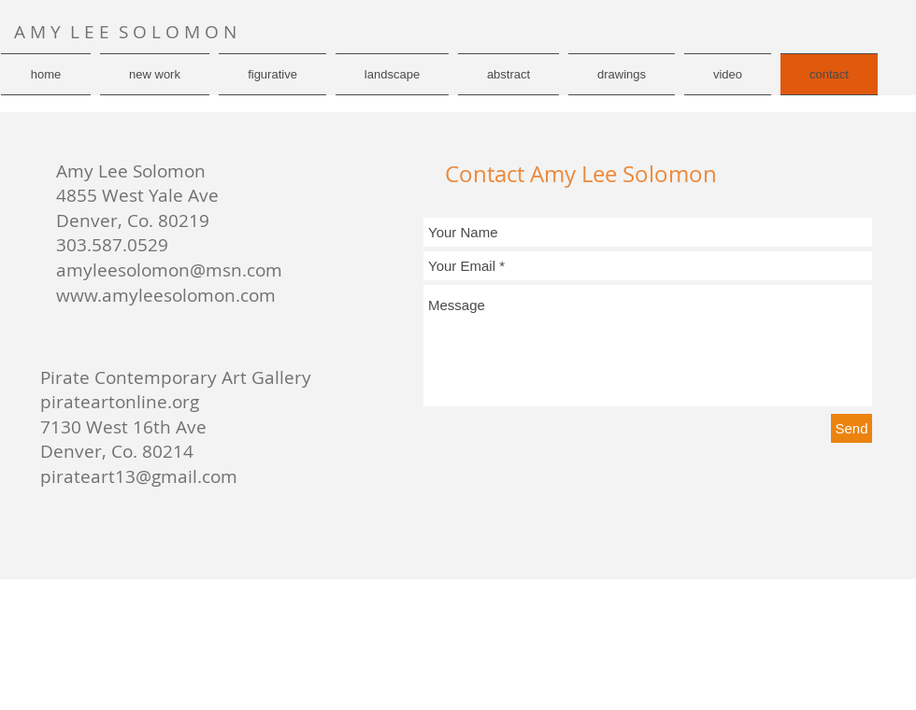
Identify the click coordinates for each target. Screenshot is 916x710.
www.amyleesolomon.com (166, 295)
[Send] (851, 428)
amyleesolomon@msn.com (169, 270)
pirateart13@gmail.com (138, 476)
